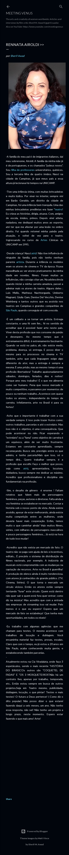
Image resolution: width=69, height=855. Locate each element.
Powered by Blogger (34, 831)
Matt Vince (43, 838)
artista (20, 261)
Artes (44, 240)
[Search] (61, 5)
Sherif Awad (17, 55)
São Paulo (11, 310)
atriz (33, 253)
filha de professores (23, 169)
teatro (58, 209)
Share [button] (9, 799)
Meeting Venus (19, 13)
